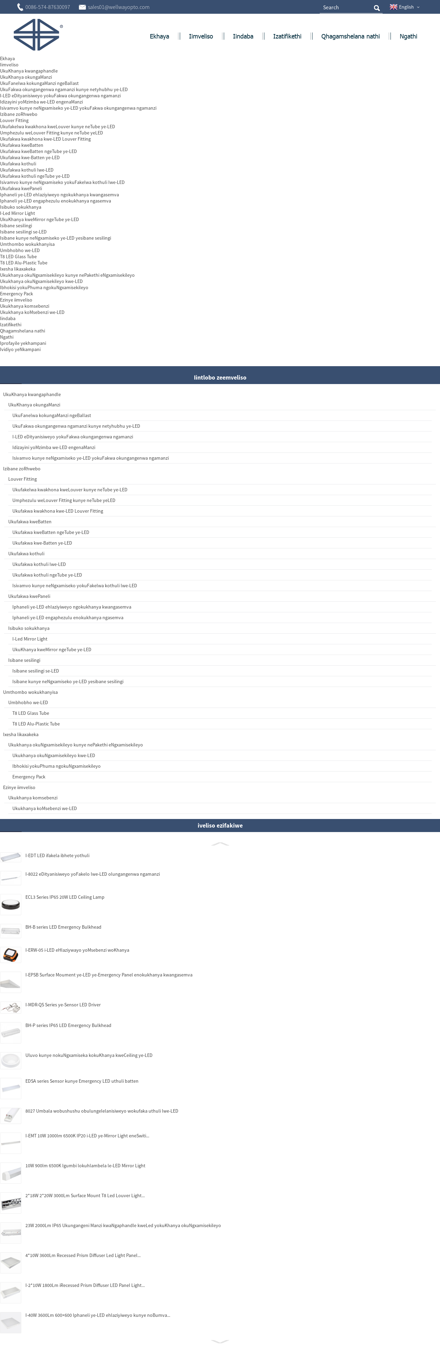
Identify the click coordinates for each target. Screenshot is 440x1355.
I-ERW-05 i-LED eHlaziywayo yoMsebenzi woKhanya (67, 931)
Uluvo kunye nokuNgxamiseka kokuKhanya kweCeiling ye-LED (54, 1042)
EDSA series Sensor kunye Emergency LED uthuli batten (69, 1070)
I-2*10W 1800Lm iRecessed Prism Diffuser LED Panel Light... (66, 1289)
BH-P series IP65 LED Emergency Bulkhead (60, 1007)
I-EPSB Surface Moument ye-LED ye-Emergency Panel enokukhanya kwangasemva (68, 959)
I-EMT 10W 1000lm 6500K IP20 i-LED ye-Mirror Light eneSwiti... (69, 1130)
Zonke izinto (55, 69)
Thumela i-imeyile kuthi (265, 150)
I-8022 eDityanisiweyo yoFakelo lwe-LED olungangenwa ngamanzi (65, 854)
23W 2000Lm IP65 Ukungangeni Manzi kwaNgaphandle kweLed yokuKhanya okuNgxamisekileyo (51, 1226)
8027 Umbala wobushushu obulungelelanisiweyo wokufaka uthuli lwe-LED (66, 1103)
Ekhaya (24, 69)
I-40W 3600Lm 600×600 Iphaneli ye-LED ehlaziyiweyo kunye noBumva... (69, 1319)
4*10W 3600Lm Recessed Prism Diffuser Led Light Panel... (64, 1259)
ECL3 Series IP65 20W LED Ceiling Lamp (65, 878)
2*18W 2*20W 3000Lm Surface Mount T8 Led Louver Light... (69, 1187)
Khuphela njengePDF (337, 150)
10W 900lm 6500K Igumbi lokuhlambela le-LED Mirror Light (67, 1160)
